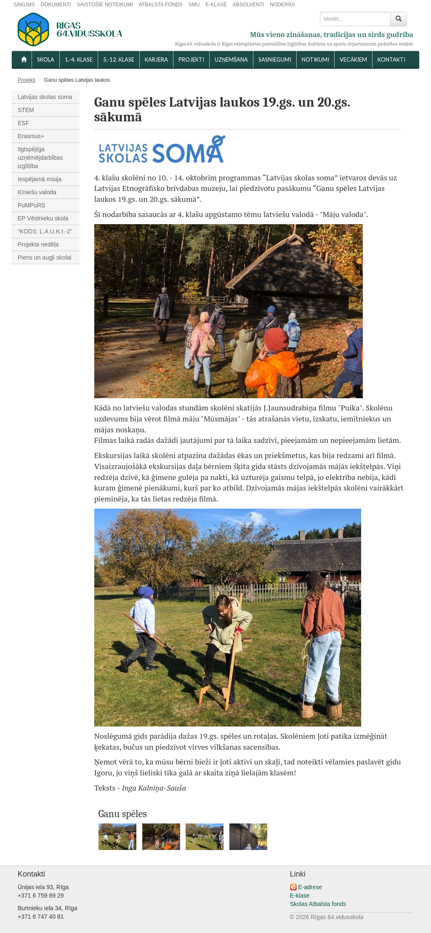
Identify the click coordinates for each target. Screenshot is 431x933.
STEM (26, 110)
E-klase (300, 895)
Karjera (156, 59)
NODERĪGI (282, 5)
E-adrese (310, 887)
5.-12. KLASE (118, 59)
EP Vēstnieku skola (43, 218)
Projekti (191, 59)
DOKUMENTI (56, 5)
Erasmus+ (31, 136)
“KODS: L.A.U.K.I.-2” (45, 231)
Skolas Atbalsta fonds (318, 904)
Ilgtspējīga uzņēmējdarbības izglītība (40, 157)
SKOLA (45, 59)
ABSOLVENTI (248, 5)
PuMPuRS (31, 205)
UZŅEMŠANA (231, 59)
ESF (23, 123)
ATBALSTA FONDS (161, 5)
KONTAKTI (391, 59)
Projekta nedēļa (38, 244)
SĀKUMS (24, 5)
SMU (194, 5)
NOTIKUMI (315, 59)
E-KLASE (216, 5)
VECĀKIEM (353, 59)
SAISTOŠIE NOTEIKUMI (105, 5)
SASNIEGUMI (274, 59)
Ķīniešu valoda (37, 192)
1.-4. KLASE (79, 59)
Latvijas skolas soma (45, 97)
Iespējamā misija (39, 179)
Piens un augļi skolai (45, 257)
